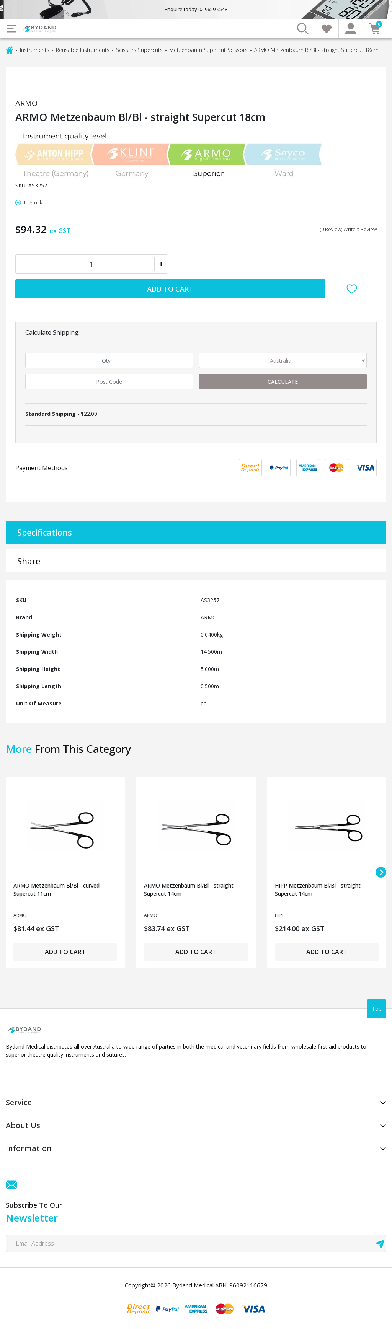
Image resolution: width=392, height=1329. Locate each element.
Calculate (283, 381)
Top (377, 1008)
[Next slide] (381, 872)
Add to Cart (170, 288)
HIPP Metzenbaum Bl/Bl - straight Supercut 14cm (318, 889)
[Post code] (109, 381)
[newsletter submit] (380, 1243)
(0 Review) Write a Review (348, 229)
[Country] (283, 360)
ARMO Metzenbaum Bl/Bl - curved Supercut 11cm (56, 889)
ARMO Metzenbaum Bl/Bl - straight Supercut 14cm (189, 889)
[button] (354, 288)
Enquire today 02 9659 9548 (196, 9)
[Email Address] (196, 1243)
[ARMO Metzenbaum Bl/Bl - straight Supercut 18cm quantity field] (91, 264)
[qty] (109, 360)
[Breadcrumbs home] (9, 49)
